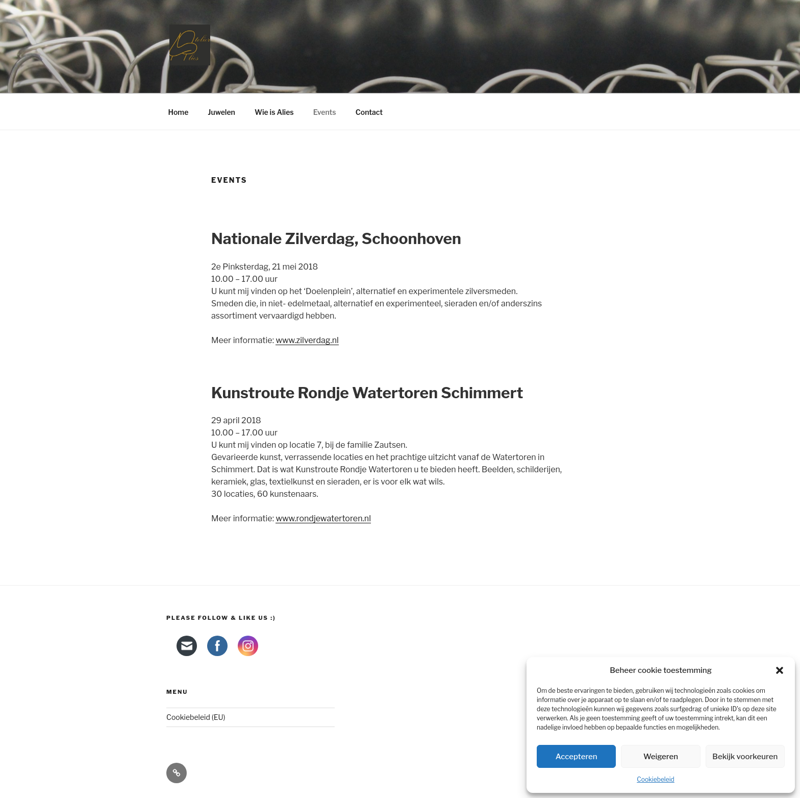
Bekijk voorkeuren (745, 756)
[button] (779, 670)
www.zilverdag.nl (307, 340)
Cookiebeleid (655, 779)
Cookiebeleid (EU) (196, 717)
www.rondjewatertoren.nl (323, 518)
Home (178, 112)
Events (324, 112)
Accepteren (576, 756)
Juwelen (221, 112)
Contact (369, 112)
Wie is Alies (274, 112)
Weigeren (660, 756)
